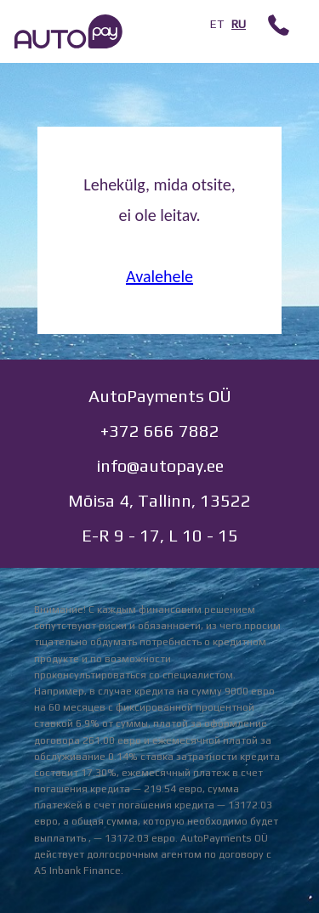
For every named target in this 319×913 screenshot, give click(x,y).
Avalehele (159, 276)
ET (217, 24)
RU (238, 24)
